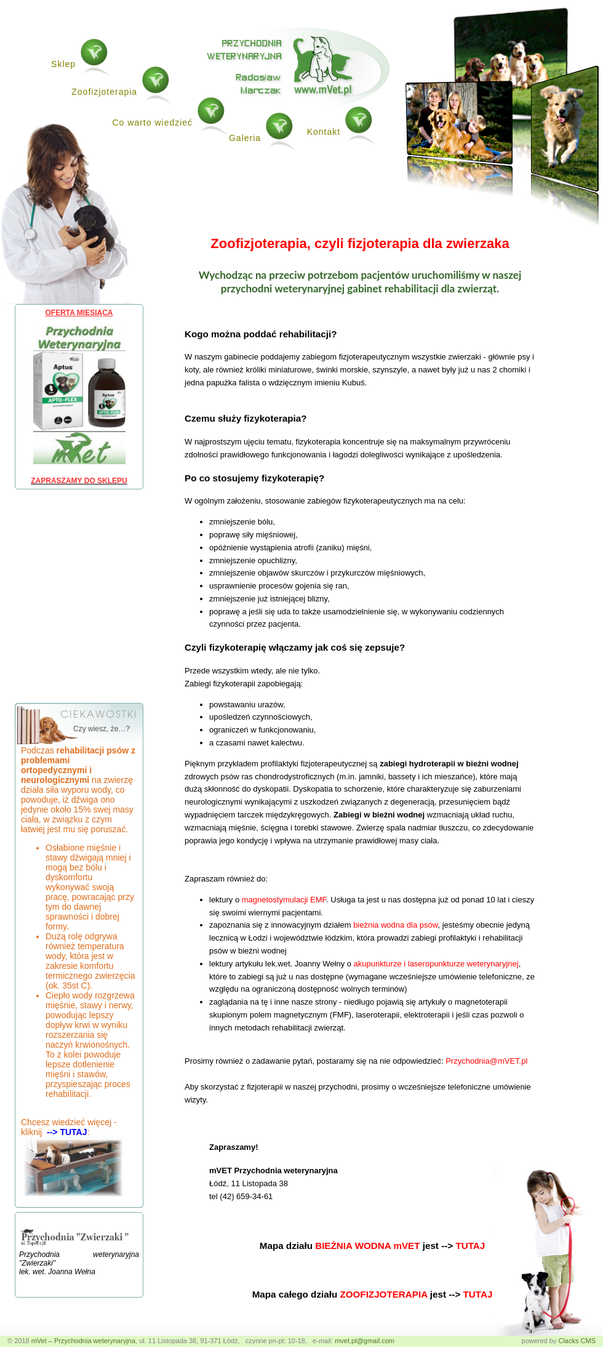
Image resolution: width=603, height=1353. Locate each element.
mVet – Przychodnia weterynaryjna (83, 1340)
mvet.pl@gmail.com (364, 1340)
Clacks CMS (577, 1340)
